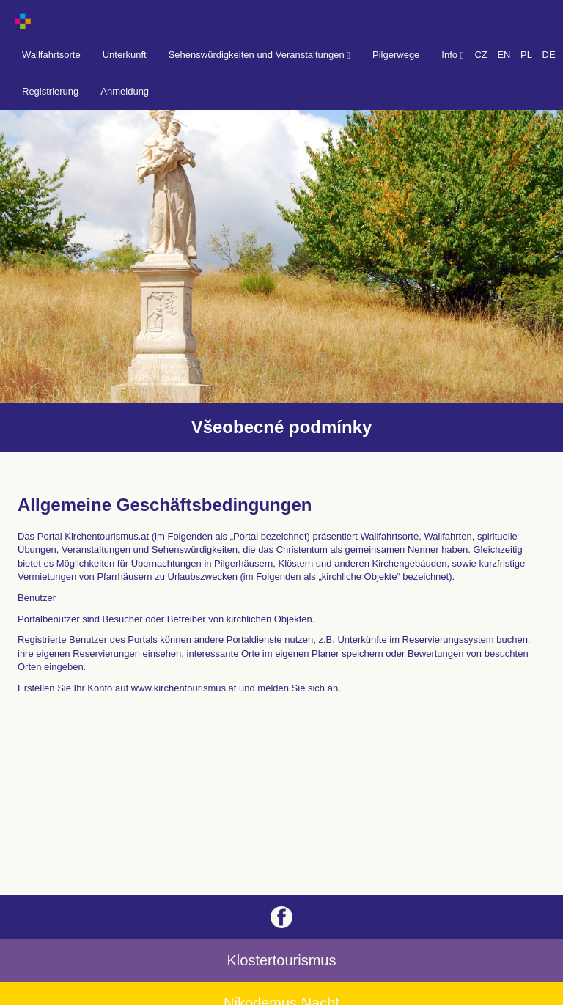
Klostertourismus (281, 960)
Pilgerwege (395, 54)
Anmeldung (124, 91)
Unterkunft (125, 54)
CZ (480, 54)
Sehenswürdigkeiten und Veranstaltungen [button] (259, 54)
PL (526, 54)
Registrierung (50, 91)
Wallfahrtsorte (51, 54)
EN (503, 54)
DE (549, 54)
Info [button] (452, 54)
